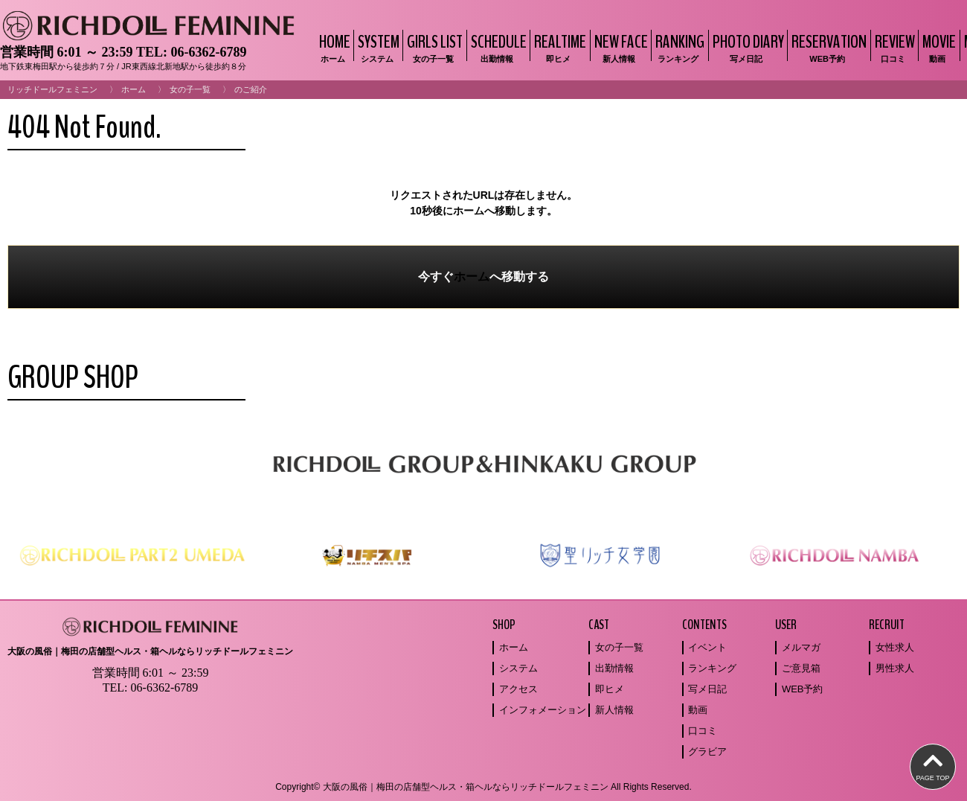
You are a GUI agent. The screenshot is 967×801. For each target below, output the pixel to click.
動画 (697, 709)
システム (518, 668)
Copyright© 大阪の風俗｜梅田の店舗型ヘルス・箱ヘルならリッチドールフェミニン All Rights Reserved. (483, 787)
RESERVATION (827, 47)
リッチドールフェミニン (52, 89)
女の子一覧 (190, 89)
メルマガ (801, 647)
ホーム (133, 89)
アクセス (518, 689)
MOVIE (937, 47)
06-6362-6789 (208, 52)
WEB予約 (802, 689)
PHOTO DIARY (746, 47)
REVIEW (893, 47)
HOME (332, 47)
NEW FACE (619, 47)
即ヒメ (609, 689)
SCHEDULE (497, 47)
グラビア (707, 751)
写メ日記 (707, 689)
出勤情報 (614, 668)
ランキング (712, 668)
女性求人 (895, 647)
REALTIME (558, 47)
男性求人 (895, 668)
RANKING (678, 47)
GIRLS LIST (433, 47)
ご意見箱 (801, 668)
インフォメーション (542, 709)
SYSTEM (376, 47)
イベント (707, 647)
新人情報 (614, 709)
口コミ (702, 730)
